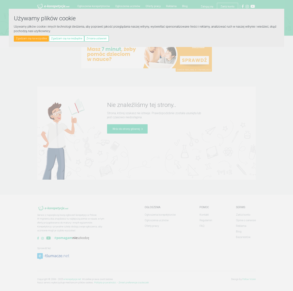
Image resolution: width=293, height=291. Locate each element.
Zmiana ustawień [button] (96, 38)
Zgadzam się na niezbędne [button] (66, 38)
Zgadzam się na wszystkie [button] (31, 38)
